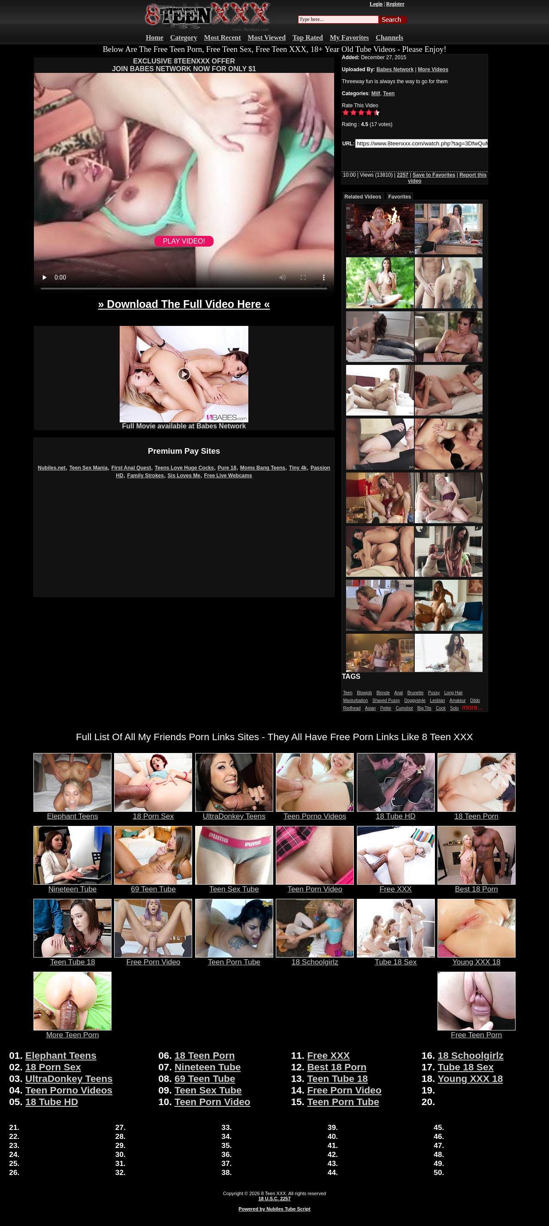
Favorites (399, 197)
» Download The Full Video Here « (184, 304)
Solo (454, 708)
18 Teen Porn (476, 812)
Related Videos (362, 197)
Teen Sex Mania (88, 468)
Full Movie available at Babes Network (184, 423)
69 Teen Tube (153, 885)
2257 (403, 175)
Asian (370, 708)
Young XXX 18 (476, 958)
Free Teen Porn (476, 1031)
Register (395, 4)
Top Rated (308, 37)
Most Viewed (267, 37)
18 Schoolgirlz (315, 958)
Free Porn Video (153, 958)
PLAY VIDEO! (184, 241)
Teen (389, 93)
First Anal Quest (131, 468)
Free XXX (396, 885)
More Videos (433, 69)
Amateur (457, 700)
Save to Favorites (434, 175)
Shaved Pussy (386, 700)
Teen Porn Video (315, 885)
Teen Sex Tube (234, 885)
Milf (375, 93)
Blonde (383, 692)
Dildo (475, 700)
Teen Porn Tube (234, 958)
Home (154, 37)
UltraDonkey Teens (234, 812)
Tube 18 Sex (396, 958)
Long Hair (453, 692)
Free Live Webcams (228, 476)
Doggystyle (414, 700)
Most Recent (222, 37)
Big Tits (424, 708)
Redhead (352, 708)
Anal (398, 692)
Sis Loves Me (184, 476)
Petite (386, 708)
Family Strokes (145, 476)
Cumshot (404, 708)
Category (183, 37)
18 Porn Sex (153, 812)
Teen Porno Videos (315, 812)
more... (472, 707)
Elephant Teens (72, 812)
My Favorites (349, 37)
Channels (389, 37)
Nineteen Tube (72, 885)
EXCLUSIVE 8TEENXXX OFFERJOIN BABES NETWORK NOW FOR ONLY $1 (184, 64)
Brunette (415, 692)
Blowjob (364, 692)
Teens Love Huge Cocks (184, 468)
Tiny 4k (298, 468)
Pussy (434, 692)
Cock (441, 708)
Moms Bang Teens (262, 468)
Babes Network (395, 69)
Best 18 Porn (476, 885)
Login (376, 4)
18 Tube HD (396, 812)
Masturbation (355, 700)
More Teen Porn (72, 1031)
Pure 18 (227, 468)
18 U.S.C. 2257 (274, 1198)
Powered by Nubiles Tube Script (274, 1208)
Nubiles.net (52, 468)
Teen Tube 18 (72, 958)
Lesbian (437, 700)
